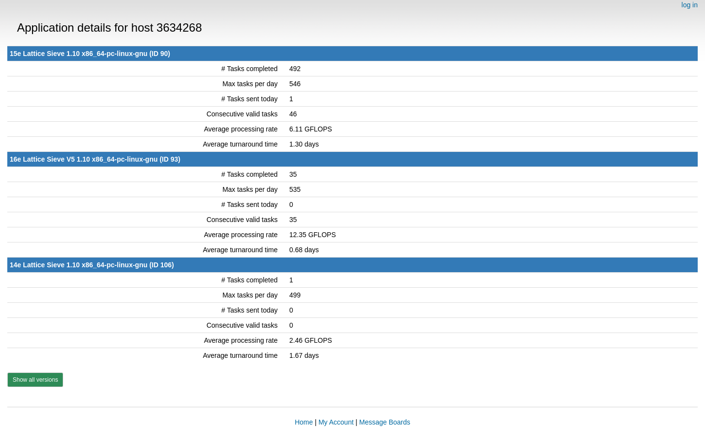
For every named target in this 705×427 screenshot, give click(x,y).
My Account (335, 422)
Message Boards (384, 422)
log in (690, 5)
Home (304, 422)
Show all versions (35, 379)
